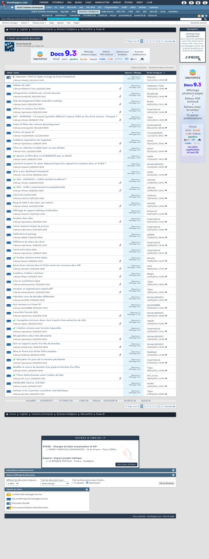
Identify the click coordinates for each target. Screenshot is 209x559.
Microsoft (71, 7)
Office (133, 7)
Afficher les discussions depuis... (21, 480)
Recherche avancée (199, 23)
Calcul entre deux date (25, 249)
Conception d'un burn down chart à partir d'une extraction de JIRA (51, 320)
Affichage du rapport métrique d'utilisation (35, 210)
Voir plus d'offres (126, 464)
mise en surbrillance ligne (26, 281)
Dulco (23, 152)
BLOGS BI (152, 16)
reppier (24, 324)
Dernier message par (156, 73)
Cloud (48, 7)
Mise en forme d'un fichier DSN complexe (34, 351)
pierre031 (25, 394)
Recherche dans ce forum (160, 68)
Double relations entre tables (31, 257)
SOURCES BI (140, 16)
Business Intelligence (88, 12)
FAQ (69, 2)
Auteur (16, 73)
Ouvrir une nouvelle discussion (23, 38)
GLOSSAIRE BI (125, 16)
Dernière (170, 41)
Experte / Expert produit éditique (62, 458)
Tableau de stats (21, 85)
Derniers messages (10, 23)
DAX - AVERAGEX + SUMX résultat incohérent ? (41, 179)
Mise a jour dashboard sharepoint (30, 171)
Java (81, 7)
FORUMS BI (74, 16)
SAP (144, 12)
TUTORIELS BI (89, 16)
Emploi (117, 2)
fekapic (24, 277)
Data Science (107, 12)
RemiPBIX (25, 300)
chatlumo (25, 199)
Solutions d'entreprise (42, 29)
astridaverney (26, 347)
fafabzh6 (24, 80)
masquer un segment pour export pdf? (33, 289)
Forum (12, 29)
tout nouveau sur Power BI (27, 304)
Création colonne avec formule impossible (38, 328)
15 (139, 313)
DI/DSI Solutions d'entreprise (30, 7)
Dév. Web (90, 7)
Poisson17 (25, 214)
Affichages (137, 73)
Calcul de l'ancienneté (24, 195)
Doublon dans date (23, 218)
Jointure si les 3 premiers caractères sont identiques (40, 390)
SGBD (124, 7)
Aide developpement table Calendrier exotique (37, 101)
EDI (99, 7)
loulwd (24, 386)
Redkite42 (25, 355)
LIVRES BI (102, 16)
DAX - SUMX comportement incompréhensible (40, 187)
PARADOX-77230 (28, 89)
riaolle (23, 160)
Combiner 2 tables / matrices (28, 273)
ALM (62, 7)
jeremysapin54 (27, 128)
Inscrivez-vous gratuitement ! (63, 19)
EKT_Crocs (25, 379)
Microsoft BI (86, 29)
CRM (130, 12)
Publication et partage (24, 234)
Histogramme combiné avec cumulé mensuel (36, 93)
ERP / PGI (121, 12)
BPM (74, 12)
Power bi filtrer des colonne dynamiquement (36, 124)
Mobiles (142, 7)
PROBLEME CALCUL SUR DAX (29, 383)
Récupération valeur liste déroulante (32, 336)
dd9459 (24, 238)
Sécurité (153, 12)
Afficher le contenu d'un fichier (29, 108)
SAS (138, 12)
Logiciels (24, 29)
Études (128, 2)
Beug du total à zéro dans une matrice (33, 202)
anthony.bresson (27, 285)
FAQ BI (113, 16)
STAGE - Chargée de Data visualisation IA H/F (70, 446)
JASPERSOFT (61, 16)
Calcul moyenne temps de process (31, 226)
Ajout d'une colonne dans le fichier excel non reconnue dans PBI (47, 265)
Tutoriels (58, 2)
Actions (24, 23)
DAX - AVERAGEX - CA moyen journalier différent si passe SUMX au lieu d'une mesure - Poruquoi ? (65, 116)
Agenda (60, 23)
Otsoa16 (24, 206)
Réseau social (38, 23)
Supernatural (26, 112)
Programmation (111, 7)
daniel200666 (26, 308)
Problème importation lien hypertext (32, 140)
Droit (139, 2)
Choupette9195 (27, 136)
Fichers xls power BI (23, 132)
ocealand (24, 167)
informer (24, 120)
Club (149, 2)
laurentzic (25, 269)
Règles (76, 23)
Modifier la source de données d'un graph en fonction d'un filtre (46, 367)
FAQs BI (96, 401)
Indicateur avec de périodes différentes (33, 296)
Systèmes (153, 7)
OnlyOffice (173, 12)
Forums (43, 2)
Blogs (78, 2)
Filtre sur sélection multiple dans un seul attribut (38, 148)
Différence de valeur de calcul (29, 242)
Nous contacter (139, 516)
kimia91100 (26, 97)
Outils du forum (138, 68)
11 (157, 41)
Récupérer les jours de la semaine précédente (40, 359)
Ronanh (24, 261)
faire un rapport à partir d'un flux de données (36, 343)
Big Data (64, 12)
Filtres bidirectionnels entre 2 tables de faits (40, 375)
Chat (88, 2)
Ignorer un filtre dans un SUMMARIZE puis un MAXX (44, 156)
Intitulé (9, 73)
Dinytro (24, 371)
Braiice (24, 105)
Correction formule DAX (25, 312)
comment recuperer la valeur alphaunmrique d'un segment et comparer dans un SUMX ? (59, 163)
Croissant (78, 483)
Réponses (128, 73)
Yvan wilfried (26, 175)
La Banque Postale (60, 461)
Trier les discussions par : (52, 480)
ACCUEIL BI (47, 16)
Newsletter (102, 2)
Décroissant (93, 483)
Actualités (31, 401)
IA (56, 7)
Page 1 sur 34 (133, 41)
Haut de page (168, 516)
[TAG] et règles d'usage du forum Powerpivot (51, 77)
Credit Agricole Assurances (66, 449)
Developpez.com (154, 516)
